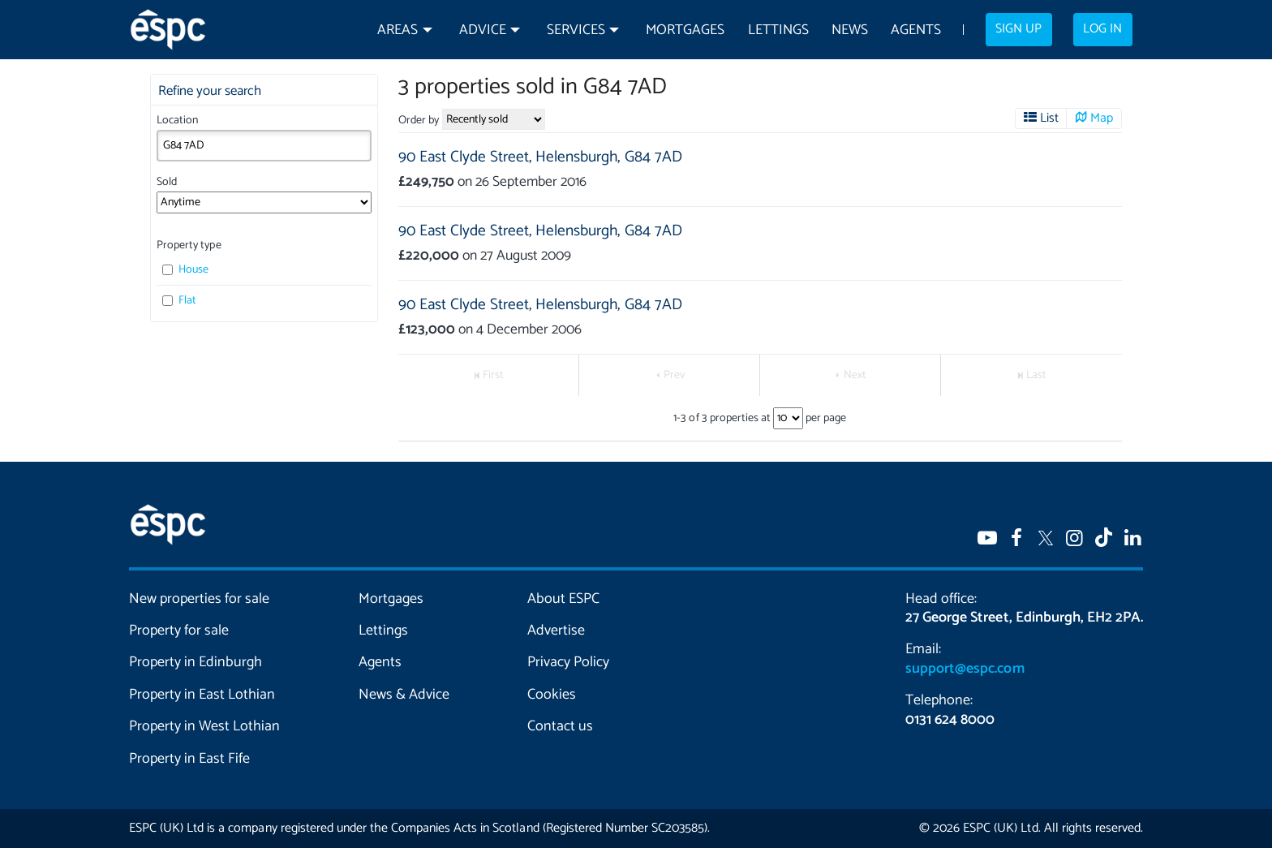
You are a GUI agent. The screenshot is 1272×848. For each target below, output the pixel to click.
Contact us (560, 726)
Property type (189, 245)
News (850, 30)
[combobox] (264, 145)
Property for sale (179, 630)
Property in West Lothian (205, 726)
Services (576, 30)
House (185, 269)
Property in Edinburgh (195, 662)
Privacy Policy (568, 662)
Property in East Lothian (202, 694)
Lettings (778, 30)
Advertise (556, 630)
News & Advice (404, 694)
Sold (167, 182)
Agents (916, 30)
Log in (1102, 29)
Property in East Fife (189, 759)
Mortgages (685, 30)
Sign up (1018, 29)
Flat (179, 300)
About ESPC (563, 599)
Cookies (551, 694)
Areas (397, 30)
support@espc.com (964, 668)
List (1049, 118)
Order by (418, 120)
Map (1101, 118)
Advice (482, 30)
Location (177, 120)
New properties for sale (199, 599)
